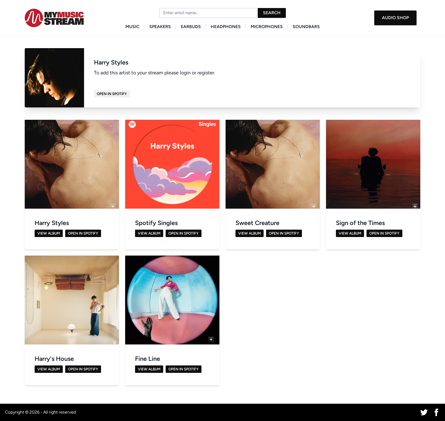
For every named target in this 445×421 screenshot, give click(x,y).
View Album (48, 233)
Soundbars (306, 26)
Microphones (267, 26)
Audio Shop (395, 17)
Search (272, 12)
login (185, 73)
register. (206, 73)
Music (132, 26)
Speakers (160, 26)
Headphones (226, 26)
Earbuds (191, 26)
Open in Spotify (112, 94)
